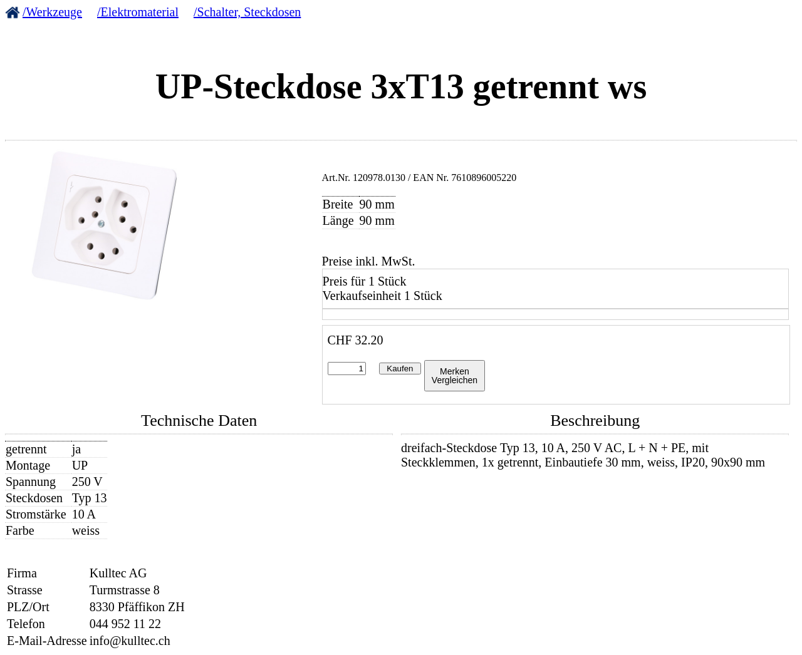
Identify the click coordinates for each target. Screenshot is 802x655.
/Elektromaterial (138, 12)
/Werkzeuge (52, 12)
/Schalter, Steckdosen (247, 12)
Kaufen (400, 368)
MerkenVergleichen (454, 375)
